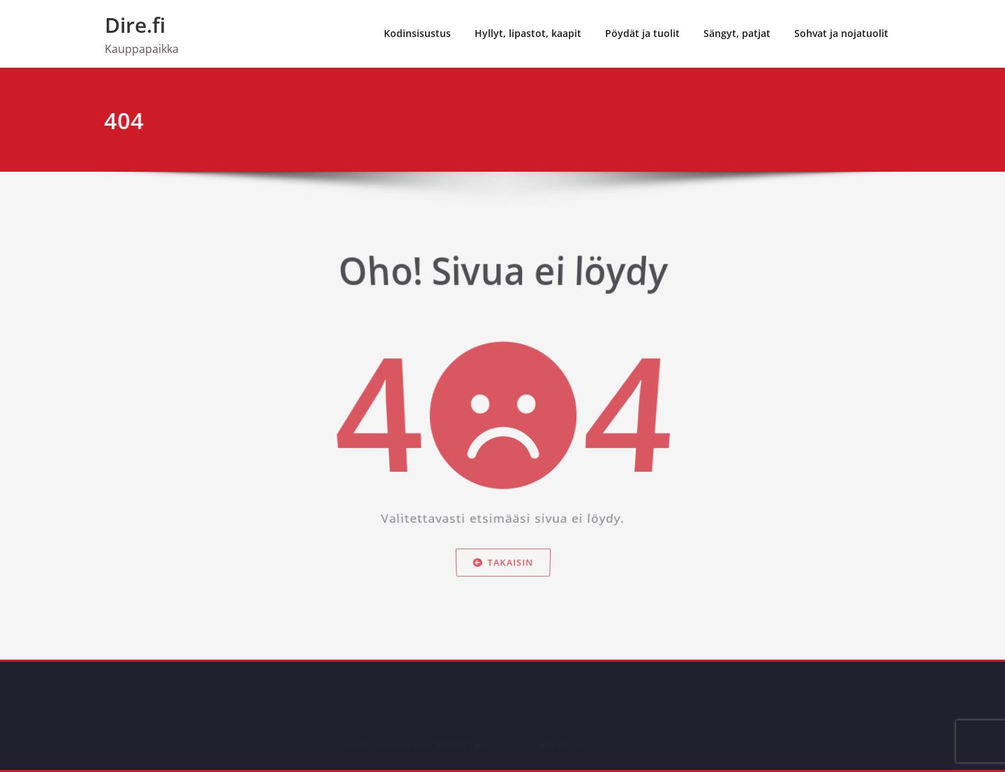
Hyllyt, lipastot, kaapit (528, 33)
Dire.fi (135, 24)
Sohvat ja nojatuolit (841, 33)
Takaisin (503, 566)
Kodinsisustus (417, 33)
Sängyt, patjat (737, 33)
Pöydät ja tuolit (642, 33)
